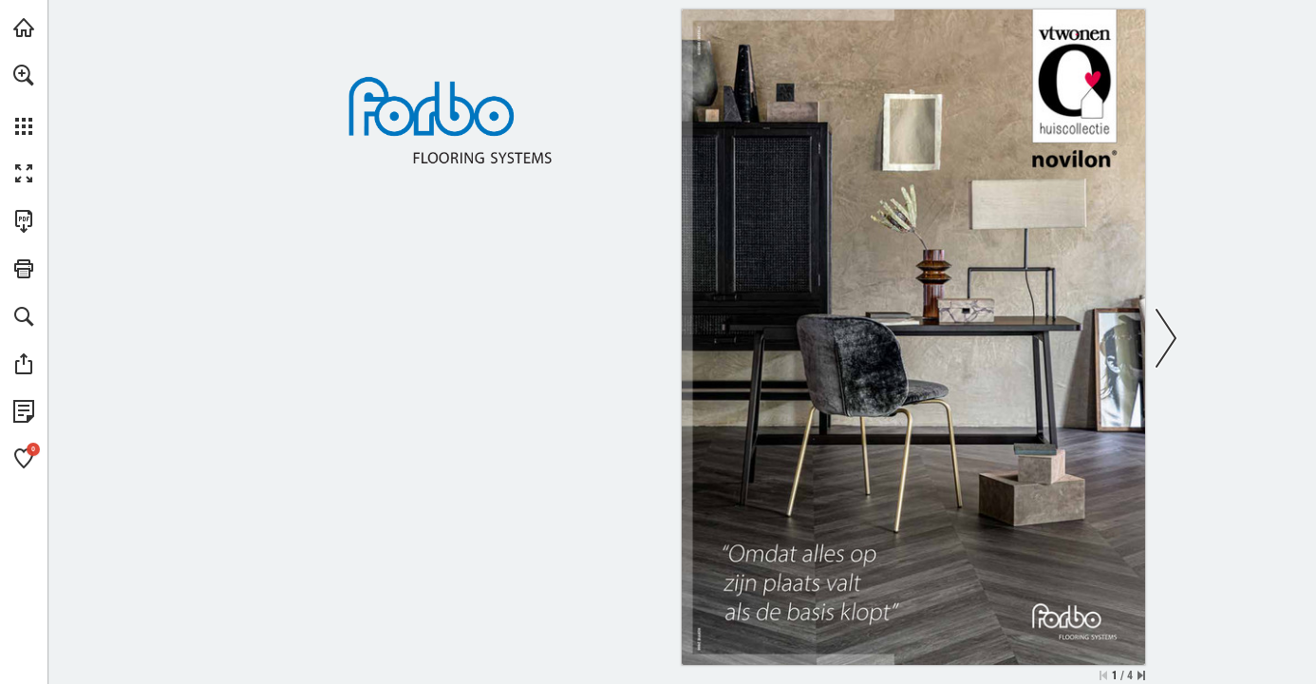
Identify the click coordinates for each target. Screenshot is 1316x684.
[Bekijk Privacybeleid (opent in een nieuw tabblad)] (23, 411)
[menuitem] (23, 100)
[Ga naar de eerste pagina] (1103, 675)
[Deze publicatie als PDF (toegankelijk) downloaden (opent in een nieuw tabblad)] (23, 221)
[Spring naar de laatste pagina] (1141, 675)
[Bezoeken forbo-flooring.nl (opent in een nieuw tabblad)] (23, 27)
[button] (23, 75)
